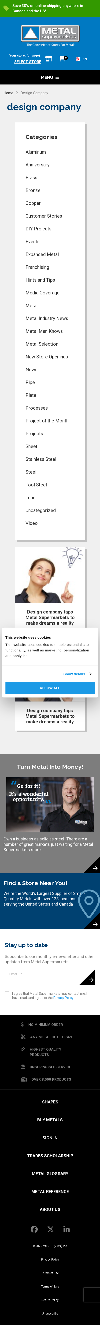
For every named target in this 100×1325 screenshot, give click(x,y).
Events (33, 241)
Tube (31, 497)
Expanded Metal (42, 254)
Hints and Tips (40, 280)
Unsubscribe (50, 1313)
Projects (34, 433)
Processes (37, 408)
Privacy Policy (63, 998)
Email (15, 974)
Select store (27, 62)
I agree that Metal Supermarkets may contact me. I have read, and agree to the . (49, 996)
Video (32, 523)
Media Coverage (42, 293)
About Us (50, 1209)
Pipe (30, 382)
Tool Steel (36, 485)
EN (81, 59)
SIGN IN (50, 1137)
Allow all (50, 688)
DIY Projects (39, 229)
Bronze (33, 190)
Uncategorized (41, 510)
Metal (31, 305)
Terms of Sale (50, 1286)
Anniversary (37, 165)
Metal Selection (42, 344)
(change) (33, 55)
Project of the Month (47, 421)
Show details (74, 674)
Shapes (50, 1101)
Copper (33, 203)
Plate (31, 395)
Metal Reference (50, 1191)
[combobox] (81, 59)
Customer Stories (44, 216)
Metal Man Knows (44, 331)
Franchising (37, 267)
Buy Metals (50, 1119)
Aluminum (36, 152)
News (31, 369)
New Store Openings (47, 357)
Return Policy (50, 1300)
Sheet (31, 446)
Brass (31, 177)
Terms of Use (50, 1273)
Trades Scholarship (50, 1155)
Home (8, 93)
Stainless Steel (41, 459)
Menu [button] (50, 77)
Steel (31, 472)
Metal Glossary (50, 1173)
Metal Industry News (47, 318)
